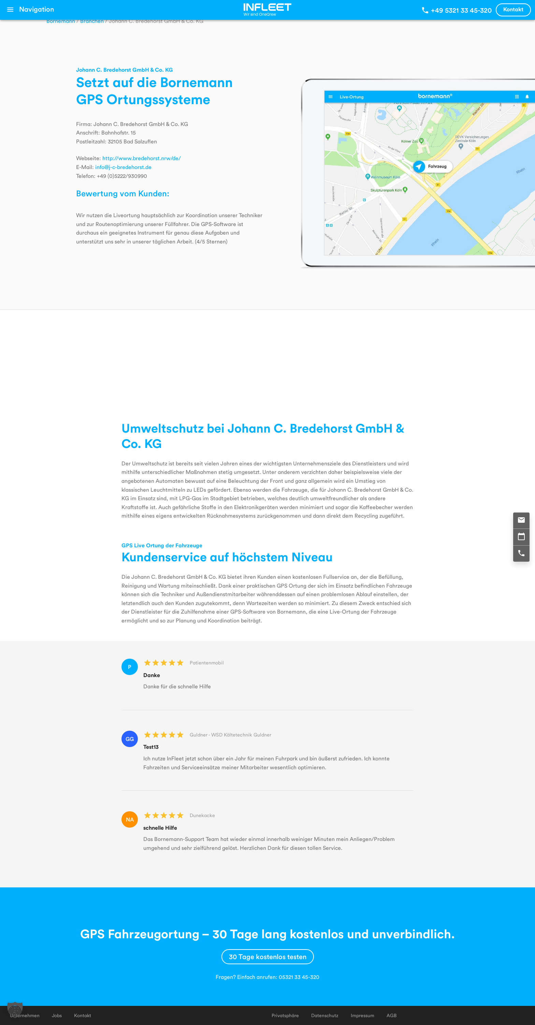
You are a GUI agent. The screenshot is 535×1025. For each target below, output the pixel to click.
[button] (15, 1010)
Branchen (92, 20)
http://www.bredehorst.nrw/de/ (141, 158)
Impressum (362, 1015)
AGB (391, 1015)
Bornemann (60, 20)
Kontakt (513, 9)
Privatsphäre (285, 1015)
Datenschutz (324, 1015)
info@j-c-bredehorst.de (123, 167)
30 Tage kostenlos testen (267, 956)
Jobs (57, 1015)
